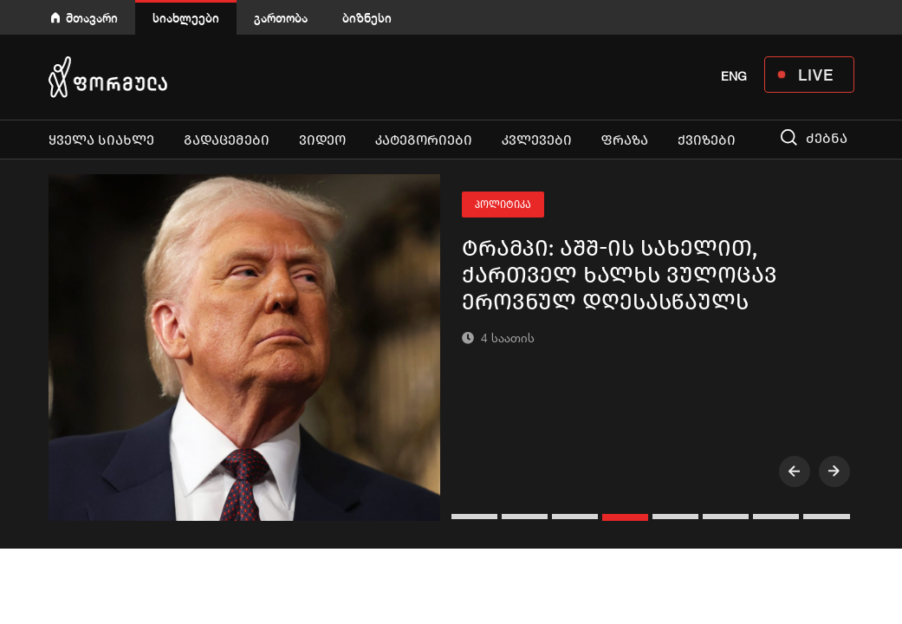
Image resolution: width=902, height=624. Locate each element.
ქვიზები (707, 140)
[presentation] (794, 471)
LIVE (816, 74)
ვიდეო (322, 140)
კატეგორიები (423, 140)
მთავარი (92, 17)
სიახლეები (185, 17)
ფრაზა (624, 140)
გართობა (281, 17)
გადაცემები (226, 140)
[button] (476, 516)
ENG (734, 76)
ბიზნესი (367, 17)
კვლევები (537, 140)
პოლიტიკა (503, 204)
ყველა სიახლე (101, 140)
